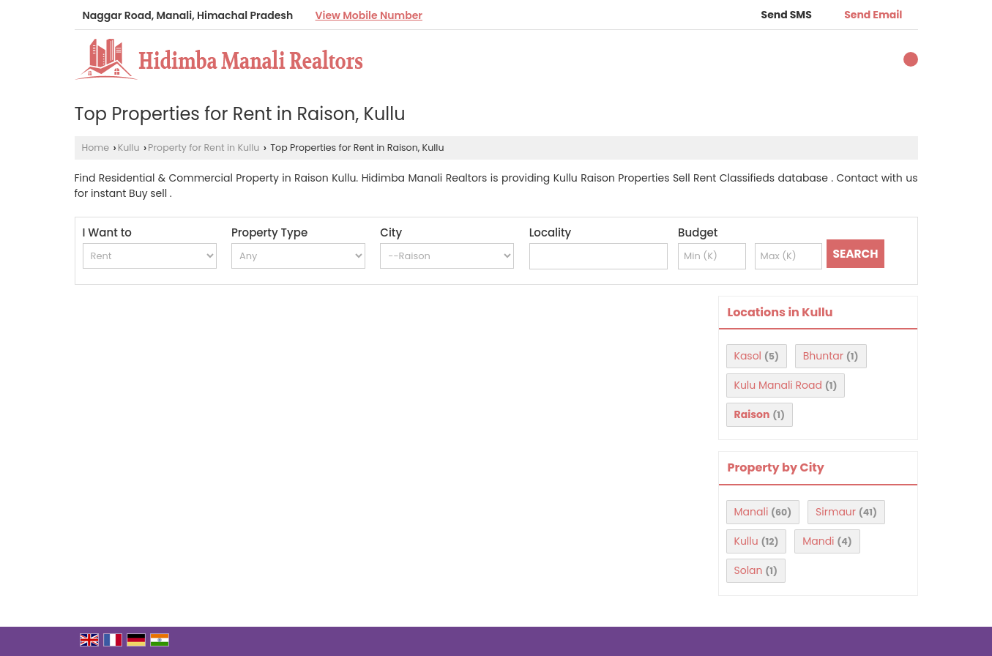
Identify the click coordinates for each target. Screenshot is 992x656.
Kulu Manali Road (778, 385)
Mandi (818, 541)
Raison (752, 414)
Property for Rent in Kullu (203, 147)
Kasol (748, 355)
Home (96, 147)
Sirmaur (836, 511)
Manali (751, 511)
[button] (369, 15)
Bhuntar (823, 355)
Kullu (129, 147)
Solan (748, 570)
